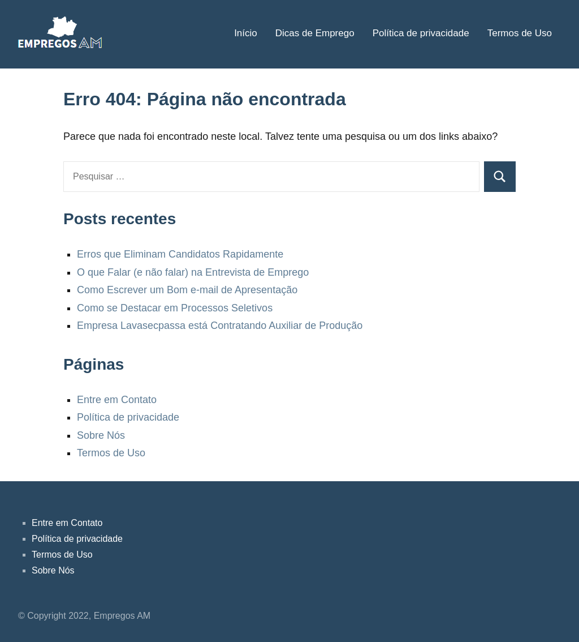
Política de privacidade (421, 33)
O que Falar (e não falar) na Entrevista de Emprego (193, 272)
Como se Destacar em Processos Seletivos (175, 308)
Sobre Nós (101, 435)
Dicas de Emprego (315, 33)
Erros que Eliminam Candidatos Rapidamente (180, 254)
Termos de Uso (519, 33)
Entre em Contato (117, 399)
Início (245, 33)
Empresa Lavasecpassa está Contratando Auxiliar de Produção (219, 325)
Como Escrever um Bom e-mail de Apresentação (187, 290)
